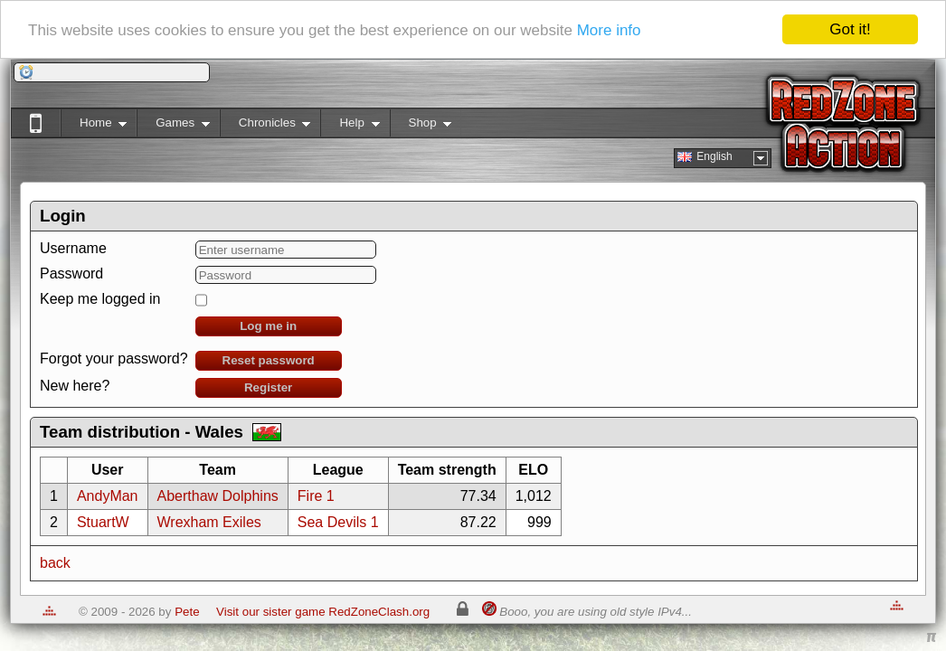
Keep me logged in (100, 299)
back (55, 563)
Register (268, 387)
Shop (421, 126)
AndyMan (107, 496)
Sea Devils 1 (338, 522)
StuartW (103, 522)
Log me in (268, 326)
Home (94, 126)
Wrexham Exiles (209, 522)
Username (73, 248)
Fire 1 (316, 496)
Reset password (268, 360)
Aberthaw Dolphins (218, 496)
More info (609, 30)
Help (349, 126)
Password (71, 273)
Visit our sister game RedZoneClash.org (323, 611)
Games (173, 126)
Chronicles (265, 126)
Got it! (849, 29)
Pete (187, 611)
